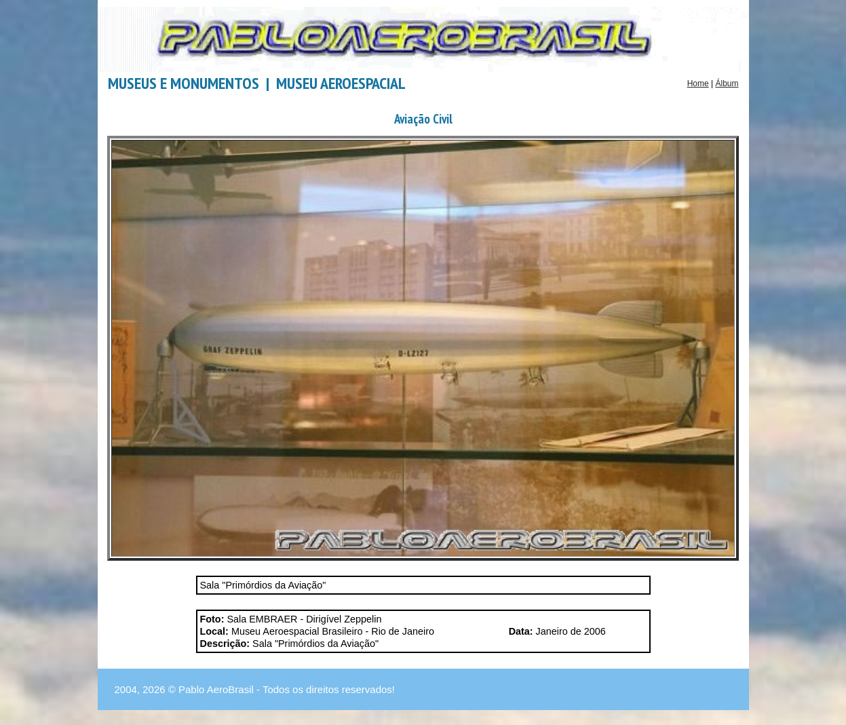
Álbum (726, 83)
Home (698, 83)
